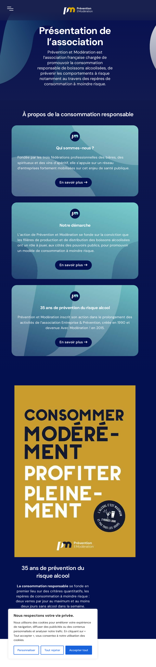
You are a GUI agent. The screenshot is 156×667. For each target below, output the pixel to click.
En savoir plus (74, 182)
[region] (53, 634)
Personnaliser (26, 650)
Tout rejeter (52, 650)
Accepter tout (78, 650)
